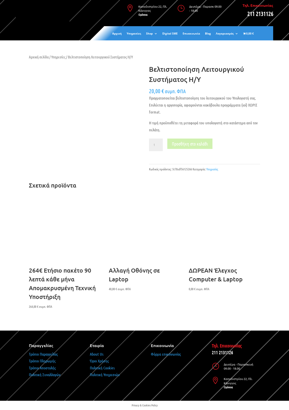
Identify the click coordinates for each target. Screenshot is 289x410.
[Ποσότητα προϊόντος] (156, 145)
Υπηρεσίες (134, 33)
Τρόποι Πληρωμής (42, 360)
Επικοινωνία (191, 33)
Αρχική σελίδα (39, 57)
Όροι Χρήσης (99, 360)
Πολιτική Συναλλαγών (45, 374)
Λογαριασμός (225, 33)
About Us (96, 354)
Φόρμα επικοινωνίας (166, 354)
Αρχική (117, 33)
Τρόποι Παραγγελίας (43, 354)
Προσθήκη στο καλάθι (190, 143)
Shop (149, 33)
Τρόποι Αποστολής (42, 367)
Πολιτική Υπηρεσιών (105, 374)
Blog (208, 33)
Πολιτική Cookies (102, 367)
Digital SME (170, 33)
